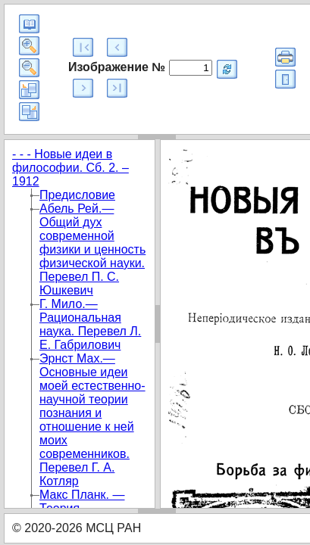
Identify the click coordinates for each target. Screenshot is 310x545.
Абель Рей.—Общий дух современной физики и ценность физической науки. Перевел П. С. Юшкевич (92, 249)
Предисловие (77, 194)
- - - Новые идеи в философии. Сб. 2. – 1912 (70, 168)
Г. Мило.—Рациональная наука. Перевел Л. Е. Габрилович (90, 324)
